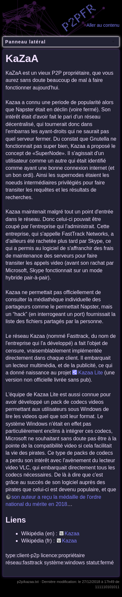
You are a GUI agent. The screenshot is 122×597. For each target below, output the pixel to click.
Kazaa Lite (90, 372)
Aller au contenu (103, 25)
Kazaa (72, 533)
